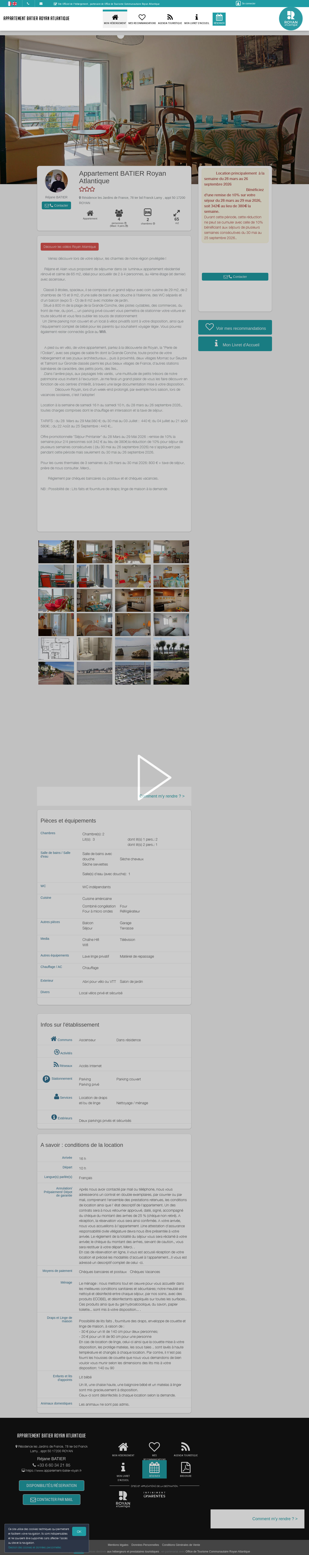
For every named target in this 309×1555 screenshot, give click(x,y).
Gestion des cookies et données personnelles (34, 1547)
